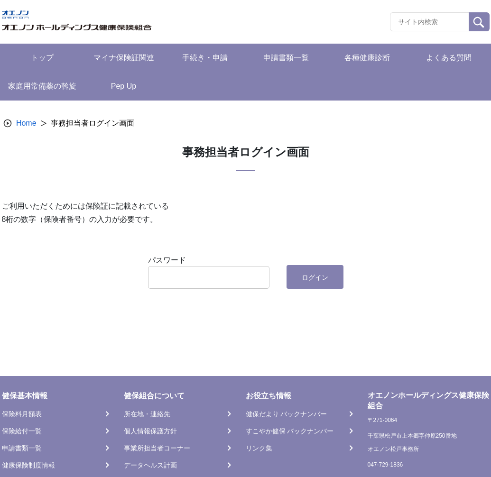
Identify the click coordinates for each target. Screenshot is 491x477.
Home (26, 123)
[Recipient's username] (429, 21)
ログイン (315, 277)
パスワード (167, 260)
